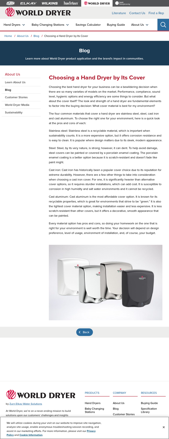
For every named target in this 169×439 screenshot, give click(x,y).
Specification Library (149, 410)
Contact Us (137, 13)
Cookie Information (30, 435)
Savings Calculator (88, 24)
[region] (84, 428)
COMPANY (119, 393)
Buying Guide (116, 24)
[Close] (163, 427)
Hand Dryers (12, 24)
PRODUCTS (92, 393)
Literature (119, 13)
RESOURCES (149, 393)
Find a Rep (156, 13)
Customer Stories (124, 414)
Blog (116, 409)
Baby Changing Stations (48, 24)
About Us (137, 24)
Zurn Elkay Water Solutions (25, 404)
